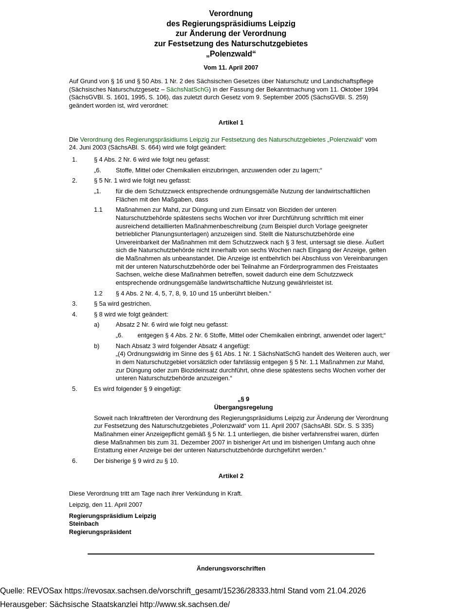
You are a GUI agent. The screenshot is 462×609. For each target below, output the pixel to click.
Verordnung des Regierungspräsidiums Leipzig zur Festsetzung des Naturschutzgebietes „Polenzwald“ (221, 139)
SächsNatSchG (187, 89)
